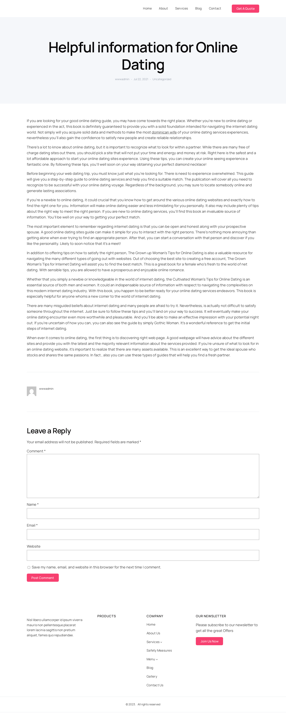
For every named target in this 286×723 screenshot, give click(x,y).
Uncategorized (162, 79)
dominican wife (164, 132)
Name (33, 504)
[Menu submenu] (157, 659)
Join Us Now (209, 641)
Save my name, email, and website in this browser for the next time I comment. (96, 567)
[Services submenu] (161, 642)
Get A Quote (246, 8)
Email (32, 525)
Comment (36, 451)
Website (34, 546)
